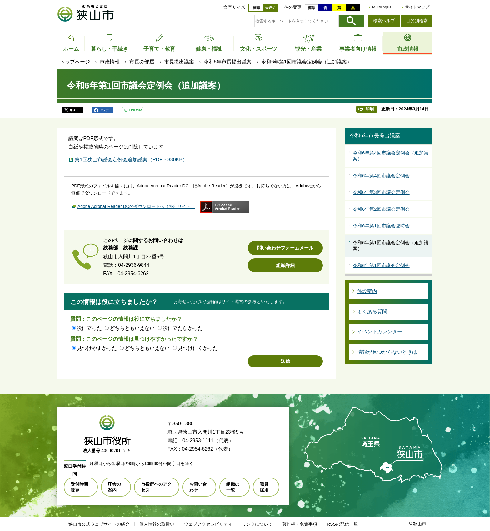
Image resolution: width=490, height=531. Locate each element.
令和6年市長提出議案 (228, 61)
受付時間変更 (79, 487)
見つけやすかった (97, 348)
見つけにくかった (198, 348)
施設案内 (367, 291)
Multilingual (382, 7)
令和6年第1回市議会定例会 (381, 265)
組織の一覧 (232, 487)
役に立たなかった (183, 328)
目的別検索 (417, 20)
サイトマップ (417, 7)
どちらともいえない (132, 328)
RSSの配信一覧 (342, 524)
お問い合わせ (198, 487)
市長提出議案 (179, 61)
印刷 (370, 109)
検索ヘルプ (384, 20)
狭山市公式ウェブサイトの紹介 (99, 524)
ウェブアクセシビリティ (208, 524)
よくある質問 (372, 311)
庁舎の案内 (114, 487)
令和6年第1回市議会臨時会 (381, 225)
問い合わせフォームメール (285, 247)
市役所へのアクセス (156, 487)
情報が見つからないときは (387, 352)
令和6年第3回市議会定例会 (381, 192)
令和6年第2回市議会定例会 (381, 209)
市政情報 (110, 61)
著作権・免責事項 (299, 524)
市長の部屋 (141, 61)
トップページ (75, 61)
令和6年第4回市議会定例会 (381, 175)
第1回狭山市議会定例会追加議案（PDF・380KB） (131, 159)
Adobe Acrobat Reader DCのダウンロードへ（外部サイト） (136, 206)
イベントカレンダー (379, 331)
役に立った (89, 328)
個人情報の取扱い (156, 524)
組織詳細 (285, 265)
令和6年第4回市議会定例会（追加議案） (390, 156)
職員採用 (264, 487)
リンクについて (257, 524)
